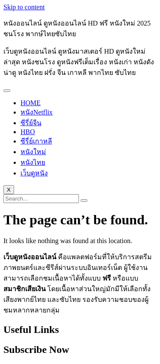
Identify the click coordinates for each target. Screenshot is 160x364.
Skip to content (24, 7)
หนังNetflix (36, 112)
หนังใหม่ (33, 151)
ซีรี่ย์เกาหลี (36, 141)
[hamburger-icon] (6, 90)
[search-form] (41, 198)
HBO (27, 131)
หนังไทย (32, 162)
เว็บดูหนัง (34, 173)
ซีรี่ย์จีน (30, 122)
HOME (30, 102)
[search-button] (84, 200)
